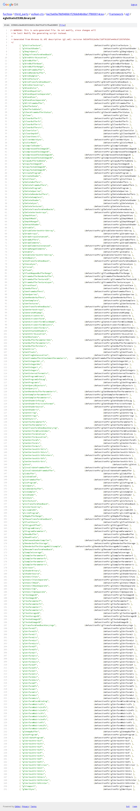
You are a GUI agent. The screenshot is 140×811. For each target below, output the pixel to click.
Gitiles (17, 806)
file (62, 25)
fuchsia (7, 14)
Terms (33, 806)
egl (127, 14)
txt (128, 806)
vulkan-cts (37, 14)
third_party (21, 14)
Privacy (25, 806)
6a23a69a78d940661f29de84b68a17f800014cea (75, 14)
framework (116, 14)
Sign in (134, 4)
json (134, 806)
